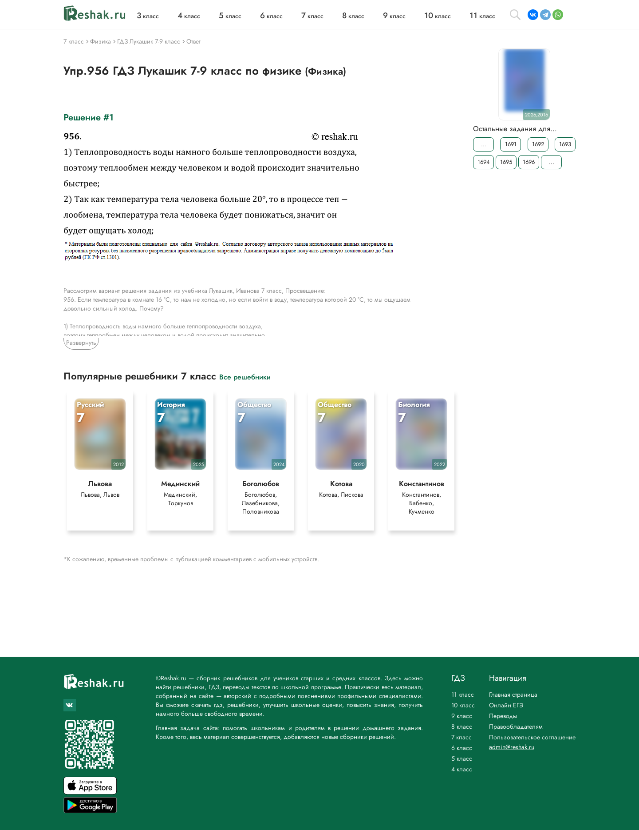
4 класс (461, 769)
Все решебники (245, 376)
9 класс (461, 715)
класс (148, 16)
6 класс (461, 747)
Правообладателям (516, 726)
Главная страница (513, 694)
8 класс (461, 726)
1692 (538, 144)
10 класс (463, 705)
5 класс (461, 758)
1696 (529, 162)
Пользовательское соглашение (532, 737)
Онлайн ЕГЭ (506, 705)
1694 (483, 162)
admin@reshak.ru (511, 746)
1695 (506, 162)
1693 (565, 144)
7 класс (461, 737)
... (483, 144)
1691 (511, 144)
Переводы (503, 715)
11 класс (462, 694)
